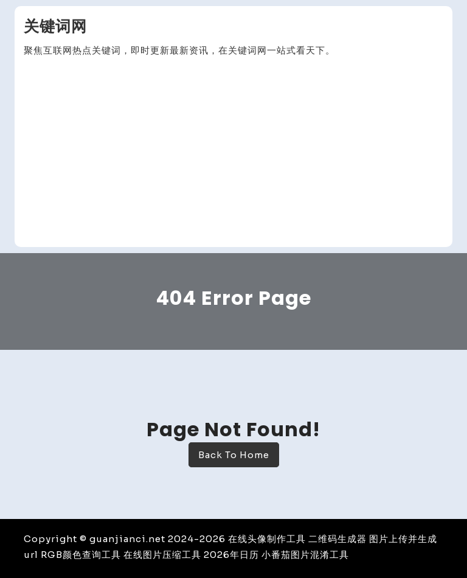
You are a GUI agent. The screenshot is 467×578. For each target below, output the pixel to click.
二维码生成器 (337, 539)
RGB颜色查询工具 (81, 554)
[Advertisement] (233, 153)
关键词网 (55, 26)
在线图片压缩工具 (162, 554)
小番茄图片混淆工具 (305, 554)
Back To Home (233, 455)
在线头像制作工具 (267, 539)
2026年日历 (231, 554)
